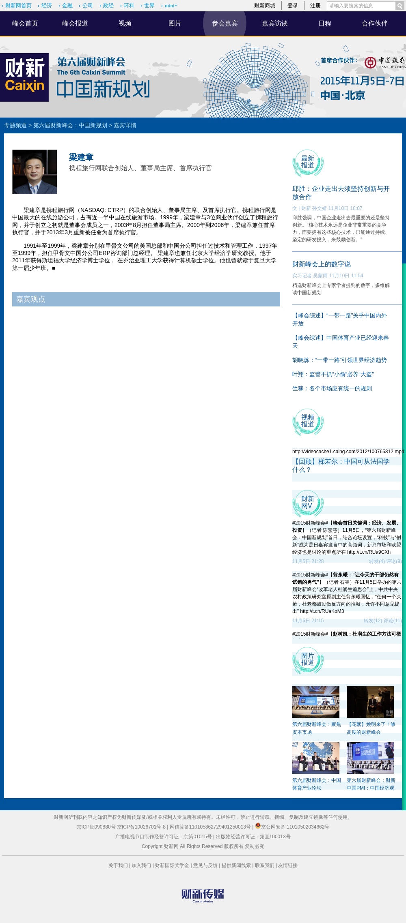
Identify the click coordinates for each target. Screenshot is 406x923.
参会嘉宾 (225, 23)
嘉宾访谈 (275, 23)
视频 (125, 23)
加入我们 (141, 865)
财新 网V (307, 502)
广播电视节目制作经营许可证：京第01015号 (163, 836)
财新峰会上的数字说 (321, 264)
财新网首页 (18, 5)
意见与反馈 (205, 865)
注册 (315, 5)
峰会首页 (25, 23)
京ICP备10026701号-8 (142, 827)
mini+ (171, 5)
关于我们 (118, 865)
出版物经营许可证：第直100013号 (253, 836)
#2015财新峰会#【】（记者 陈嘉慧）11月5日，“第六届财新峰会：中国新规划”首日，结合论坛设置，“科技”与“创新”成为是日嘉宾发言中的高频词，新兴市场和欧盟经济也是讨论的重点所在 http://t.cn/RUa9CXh (346, 537)
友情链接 (288, 865)
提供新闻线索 (236, 865)
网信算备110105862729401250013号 (211, 827)
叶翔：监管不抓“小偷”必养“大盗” (333, 374)
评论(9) (394, 561)
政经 (108, 5)
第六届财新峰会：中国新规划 (70, 125)
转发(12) (373, 620)
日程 (324, 23)
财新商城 (264, 5)
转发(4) (377, 561)
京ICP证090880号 (96, 827)
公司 (87, 5)
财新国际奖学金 (172, 865)
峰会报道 (75, 23)
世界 (149, 5)
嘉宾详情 (125, 125)
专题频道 (15, 125)
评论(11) (393, 620)
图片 (174, 23)
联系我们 (264, 865)
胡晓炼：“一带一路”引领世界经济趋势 (339, 360)
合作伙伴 (375, 23)
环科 (129, 5)
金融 (67, 5)
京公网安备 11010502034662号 (292, 827)
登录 (292, 5)
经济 (46, 5)
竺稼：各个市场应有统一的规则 (332, 388)
